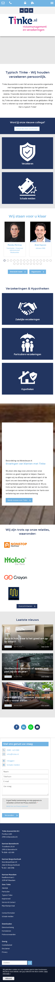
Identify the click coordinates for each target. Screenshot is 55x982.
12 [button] (41, 261)
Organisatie (36, 272)
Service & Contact (8, 902)
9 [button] (31, 261)
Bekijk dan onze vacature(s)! (27, 129)
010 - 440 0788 (9, 868)
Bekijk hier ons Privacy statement (17, 806)
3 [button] (11, 261)
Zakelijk (5, 888)
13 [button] (44, 261)
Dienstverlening (8, 927)
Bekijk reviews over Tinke (17, 500)
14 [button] (47, 261)
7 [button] (24, 261)
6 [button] (21, 261)
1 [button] (5, 261)
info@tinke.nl (13, 754)
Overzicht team (16, 272)
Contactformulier (8, 913)
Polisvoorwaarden (9, 934)
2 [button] (8, 261)
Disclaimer (6, 948)
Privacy (4, 952)
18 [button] (21, 264)
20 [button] (28, 264)
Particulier (6, 892)
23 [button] (38, 264)
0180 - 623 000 (13, 750)
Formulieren (6, 931)
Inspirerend (6, 899)
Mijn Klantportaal (8, 906)
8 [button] (28, 261)
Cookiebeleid (7, 945)
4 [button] (14, 261)
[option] (15, 239)
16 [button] (15, 264)
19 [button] (24, 264)
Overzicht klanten (25, 606)
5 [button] (18, 261)
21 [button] (31, 264)
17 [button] (18, 264)
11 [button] (38, 261)
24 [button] (41, 264)
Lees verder (45, 647)
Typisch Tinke (7, 895)
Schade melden (13, 765)
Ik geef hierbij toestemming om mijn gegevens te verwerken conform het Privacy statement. (24, 801)
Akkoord (8, 978)
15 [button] (51, 261)
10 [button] (34, 261)
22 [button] (34, 264)
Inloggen (10, 761)
